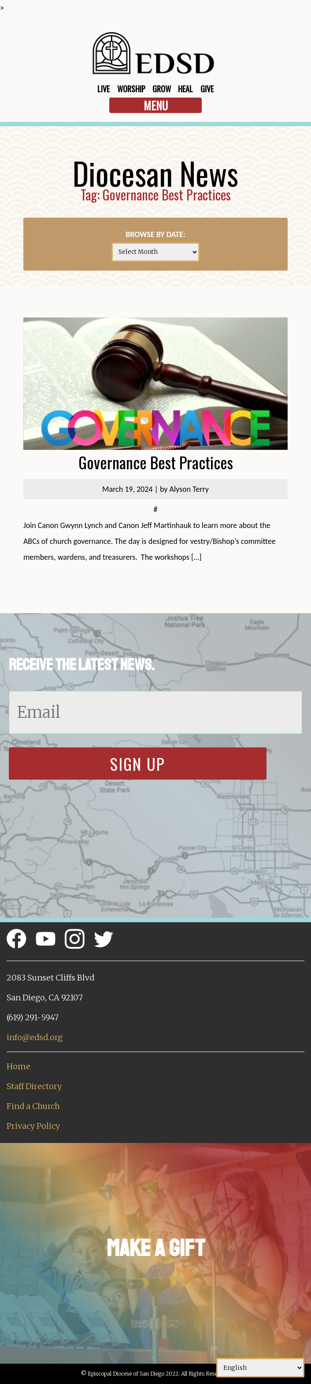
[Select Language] (260, 1367)
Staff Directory (34, 1086)
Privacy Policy (33, 1126)
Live (103, 88)
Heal (185, 88)
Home (18, 1066)
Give (207, 88)
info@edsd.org (35, 1037)
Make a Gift (156, 1248)
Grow (161, 88)
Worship (131, 88)
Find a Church (33, 1106)
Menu (156, 105)
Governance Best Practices (155, 462)
